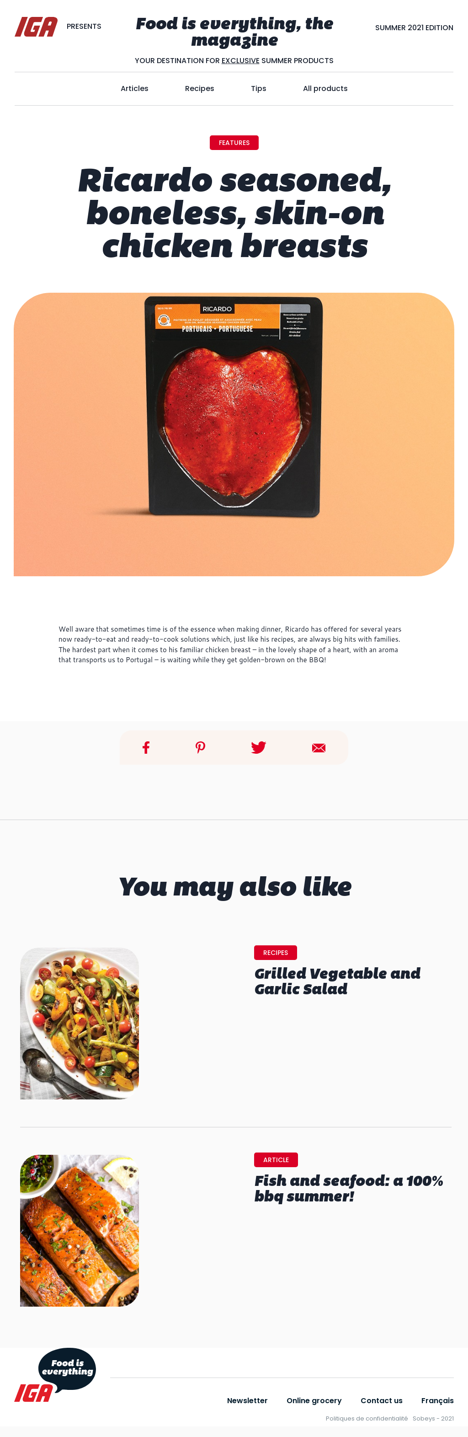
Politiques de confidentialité (367, 1418)
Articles (135, 88)
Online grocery (314, 1400)
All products (325, 88)
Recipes (199, 88)
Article (276, 1159)
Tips (258, 88)
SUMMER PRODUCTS (297, 60)
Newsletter (247, 1400)
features (234, 142)
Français (437, 1400)
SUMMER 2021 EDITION (414, 27)
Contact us (382, 1400)
